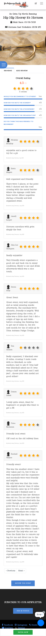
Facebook (7, 625)
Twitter (20, 628)
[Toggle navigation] (41, 3)
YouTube (7, 628)
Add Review (22, 71)
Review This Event (23, 583)
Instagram (21, 625)
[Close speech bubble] (44, 614)
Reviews (8, 71)
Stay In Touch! (23, 611)
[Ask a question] (40, 622)
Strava (33, 625)
